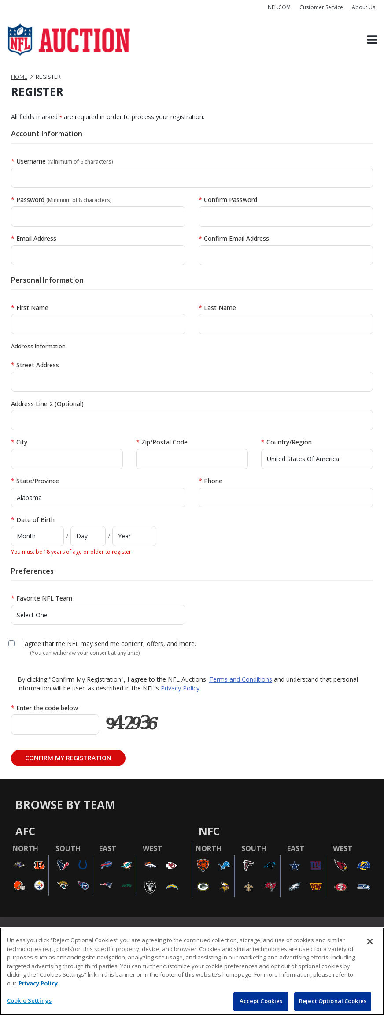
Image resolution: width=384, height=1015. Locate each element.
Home (19, 77)
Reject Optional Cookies (332, 1001)
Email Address (33, 238)
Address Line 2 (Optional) (47, 403)
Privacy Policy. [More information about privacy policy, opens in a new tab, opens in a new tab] (38, 983)
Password (61, 199)
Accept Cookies (261, 1001)
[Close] (370, 941)
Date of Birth (33, 519)
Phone (210, 481)
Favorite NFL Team (41, 598)
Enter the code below (44, 708)
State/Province (35, 481)
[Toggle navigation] (372, 40)
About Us (363, 7)
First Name (29, 307)
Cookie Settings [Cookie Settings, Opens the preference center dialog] (29, 1000)
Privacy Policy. (181, 688)
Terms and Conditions (240, 679)
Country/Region (286, 442)
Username (62, 161)
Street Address (35, 365)
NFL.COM (279, 7)
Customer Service (321, 7)
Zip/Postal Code (162, 442)
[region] (192, 971)
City (19, 442)
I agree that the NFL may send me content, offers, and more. (108, 643)
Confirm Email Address (234, 238)
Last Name (217, 307)
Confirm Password (228, 199)
